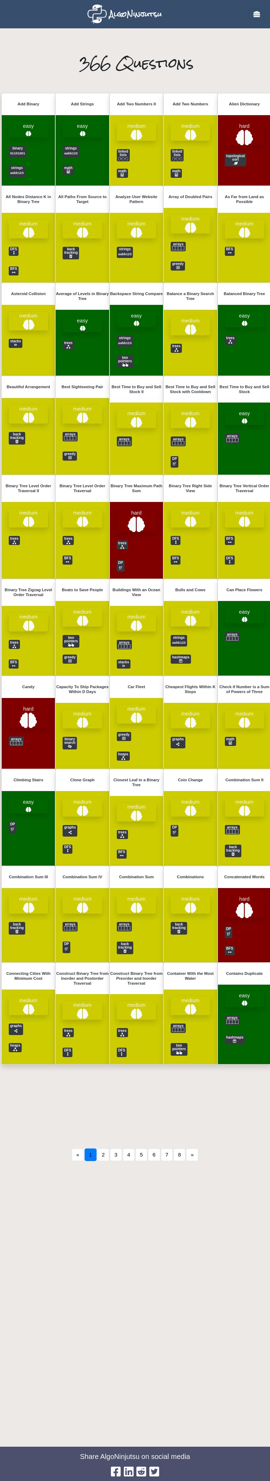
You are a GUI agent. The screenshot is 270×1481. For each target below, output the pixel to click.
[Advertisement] (135, 1241)
